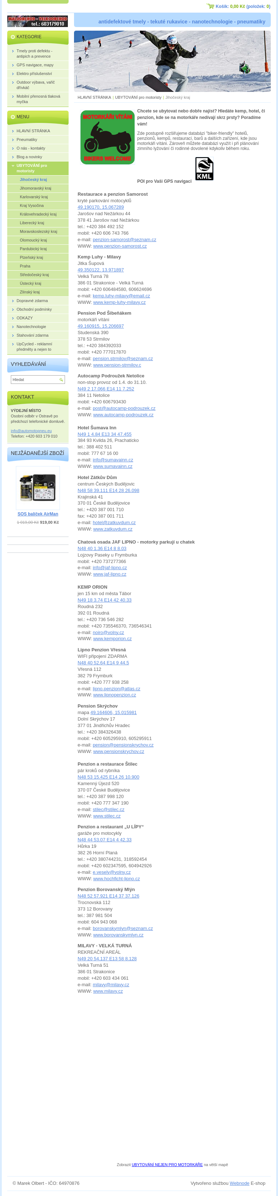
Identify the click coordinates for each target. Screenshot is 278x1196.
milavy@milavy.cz (111, 984)
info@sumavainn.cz (113, 459)
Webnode (239, 1183)
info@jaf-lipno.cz (110, 567)
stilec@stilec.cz (109, 809)
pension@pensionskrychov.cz (123, 745)
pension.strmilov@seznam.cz (123, 358)
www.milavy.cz (108, 991)
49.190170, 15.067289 (101, 207)
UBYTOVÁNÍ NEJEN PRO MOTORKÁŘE (167, 1164)
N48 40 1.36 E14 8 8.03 (102, 548)
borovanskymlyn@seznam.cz (123, 928)
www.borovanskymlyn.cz (118, 935)
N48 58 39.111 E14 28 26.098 (108, 490)
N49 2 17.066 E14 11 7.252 (106, 388)
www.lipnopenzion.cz (114, 694)
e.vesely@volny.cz (112, 872)
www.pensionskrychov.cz (118, 751)
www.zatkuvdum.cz (113, 529)
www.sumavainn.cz (113, 466)
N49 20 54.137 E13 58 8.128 (107, 958)
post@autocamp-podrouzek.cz (124, 408)
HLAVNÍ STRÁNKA (94, 97)
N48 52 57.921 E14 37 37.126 (108, 896)
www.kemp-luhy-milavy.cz (119, 302)
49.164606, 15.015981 (114, 712)
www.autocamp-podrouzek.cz (123, 414)
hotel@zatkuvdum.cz (114, 522)
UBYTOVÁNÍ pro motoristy (138, 97)
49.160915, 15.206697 (101, 326)
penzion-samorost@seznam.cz (124, 239)
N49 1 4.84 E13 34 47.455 (104, 434)
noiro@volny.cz (108, 632)
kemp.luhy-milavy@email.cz (121, 295)
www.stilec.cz (107, 816)
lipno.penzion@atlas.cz (116, 688)
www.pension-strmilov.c (117, 365)
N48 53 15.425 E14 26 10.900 (108, 777)
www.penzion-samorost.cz (120, 246)
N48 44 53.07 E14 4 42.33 (104, 839)
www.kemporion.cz (112, 638)
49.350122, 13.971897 (101, 270)
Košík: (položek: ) (243, 6)
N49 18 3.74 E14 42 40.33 (104, 600)
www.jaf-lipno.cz (109, 574)
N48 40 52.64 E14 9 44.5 (103, 662)
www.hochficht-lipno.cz (116, 878)
